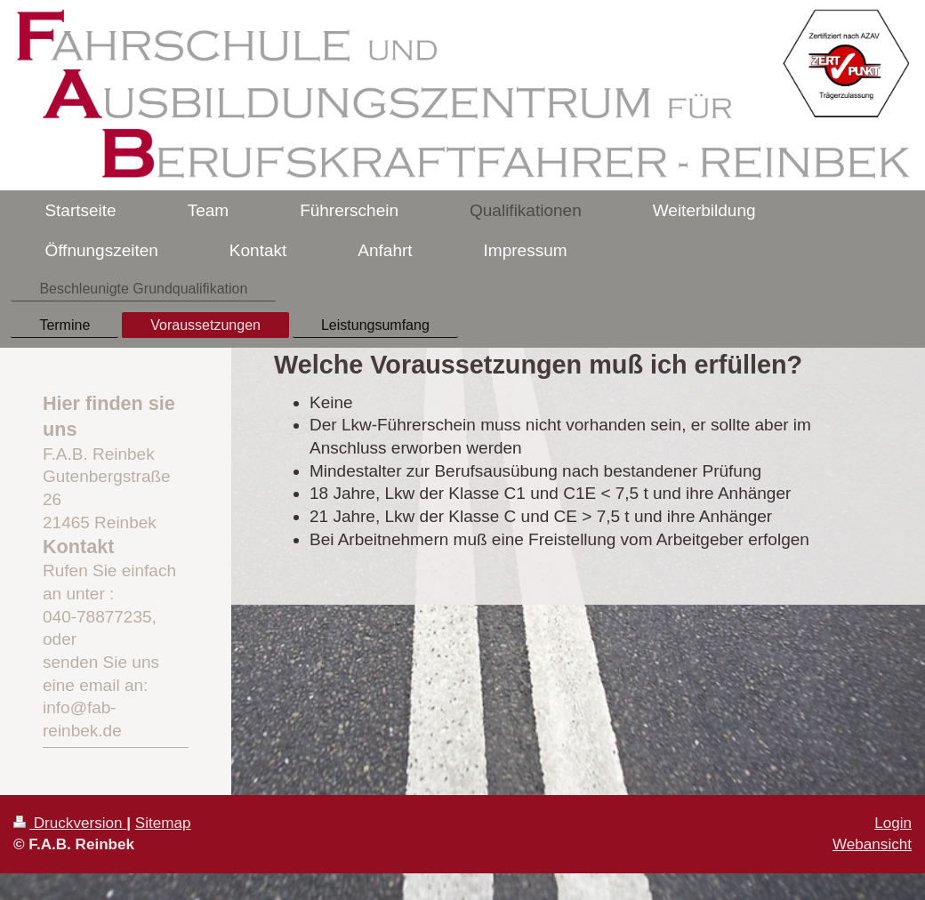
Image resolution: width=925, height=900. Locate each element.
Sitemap (163, 823)
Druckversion (69, 823)
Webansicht (872, 844)
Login (893, 823)
